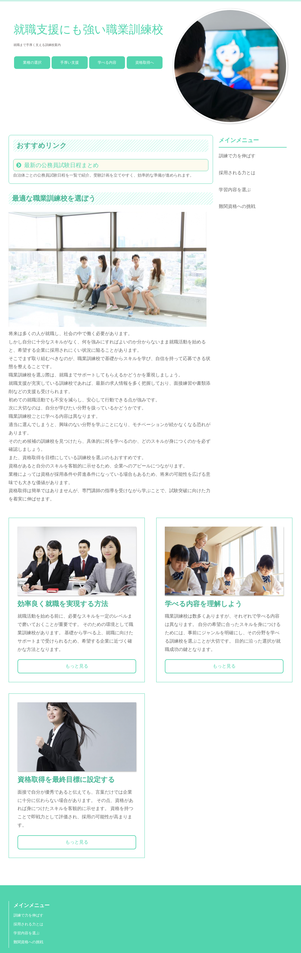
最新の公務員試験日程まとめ (61, 165)
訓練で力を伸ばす (237, 155)
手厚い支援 (69, 62)
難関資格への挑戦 (237, 206)
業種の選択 (32, 62)
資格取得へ (144, 62)
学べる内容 (107, 62)
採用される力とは (237, 172)
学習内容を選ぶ (235, 189)
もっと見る (76, 666)
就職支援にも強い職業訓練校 (88, 29)
